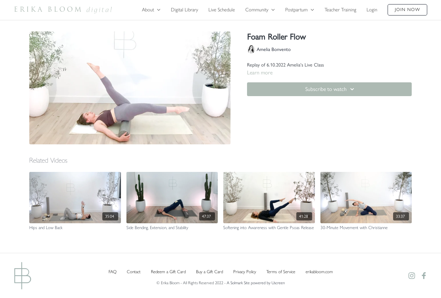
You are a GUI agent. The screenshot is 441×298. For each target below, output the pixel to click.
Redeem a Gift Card (168, 271)
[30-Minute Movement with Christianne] (366, 227)
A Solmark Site (238, 282)
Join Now (407, 9)
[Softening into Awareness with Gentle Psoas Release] (269, 227)
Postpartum (299, 10)
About (151, 10)
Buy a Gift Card (209, 271)
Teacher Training (340, 10)
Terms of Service (280, 271)
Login (372, 10)
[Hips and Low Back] (75, 227)
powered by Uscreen (268, 282)
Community (260, 10)
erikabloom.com (319, 271)
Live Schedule (221, 10)
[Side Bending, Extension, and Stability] (172, 227)
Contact (134, 271)
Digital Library (184, 10)
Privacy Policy (244, 271)
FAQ (112, 271)
